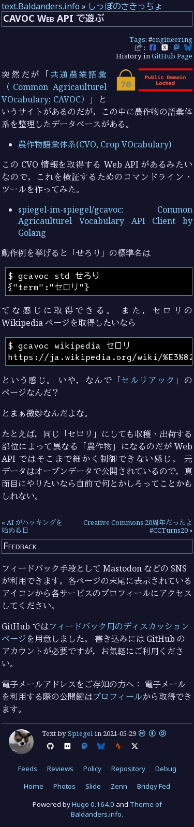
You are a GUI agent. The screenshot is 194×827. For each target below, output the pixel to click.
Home (33, 786)
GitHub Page (172, 56)
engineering (172, 39)
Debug (165, 768)
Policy (92, 768)
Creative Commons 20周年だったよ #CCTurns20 (137, 526)
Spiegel (80, 733)
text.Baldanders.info (41, 6)
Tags (137, 39)
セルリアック (148, 380)
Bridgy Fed (153, 786)
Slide (93, 786)
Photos (64, 786)
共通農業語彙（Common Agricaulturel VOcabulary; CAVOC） (54, 87)
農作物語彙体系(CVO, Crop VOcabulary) (94, 144)
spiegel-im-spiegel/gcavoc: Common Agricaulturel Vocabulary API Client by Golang (105, 221)
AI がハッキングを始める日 (32, 526)
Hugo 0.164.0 (93, 804)
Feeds (27, 768)
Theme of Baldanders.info (116, 809)
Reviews (60, 768)
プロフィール (117, 696)
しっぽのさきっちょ (125, 6)
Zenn (119, 786)
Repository (128, 768)
